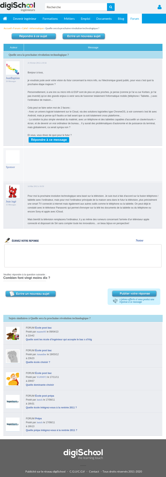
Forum (134, 18)
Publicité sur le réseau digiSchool (45, 471)
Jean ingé (11, 201)
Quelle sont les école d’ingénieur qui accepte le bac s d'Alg (59, 339)
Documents (104, 18)
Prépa (38, 418)
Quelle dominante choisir (40, 385)
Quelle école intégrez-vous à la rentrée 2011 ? (51, 407)
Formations (50, 18)
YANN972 (42, 377)
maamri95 (41, 331)
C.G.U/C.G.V (77, 471)
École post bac (43, 327)
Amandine (41, 354)
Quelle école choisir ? (38, 362)
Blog (121, 18)
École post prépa (44, 395)
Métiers (69, 18)
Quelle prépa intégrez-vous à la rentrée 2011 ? (51, 430)
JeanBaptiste (13, 78)
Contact (94, 471)
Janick (40, 399)
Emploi (85, 18)
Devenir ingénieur (24, 18)
